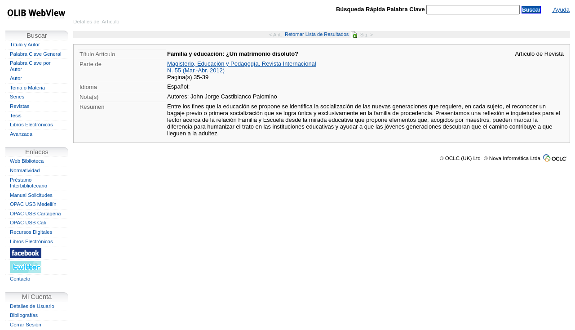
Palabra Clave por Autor (30, 66)
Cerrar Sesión (25, 324)
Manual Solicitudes (31, 195)
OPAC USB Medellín (33, 204)
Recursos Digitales (31, 232)
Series (17, 96)
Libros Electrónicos (31, 124)
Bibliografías (24, 315)
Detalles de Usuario (32, 306)
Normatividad (25, 170)
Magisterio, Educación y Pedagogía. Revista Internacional (241, 63)
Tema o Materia (27, 87)
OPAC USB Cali (28, 222)
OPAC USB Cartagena (35, 213)
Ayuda (561, 9)
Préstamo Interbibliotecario (28, 183)
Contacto (20, 278)
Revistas (19, 106)
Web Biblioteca (27, 161)
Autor (16, 78)
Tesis (16, 115)
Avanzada (21, 134)
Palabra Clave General (35, 54)
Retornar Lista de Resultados (321, 34)
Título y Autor (25, 44)
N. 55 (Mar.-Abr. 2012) (196, 70)
